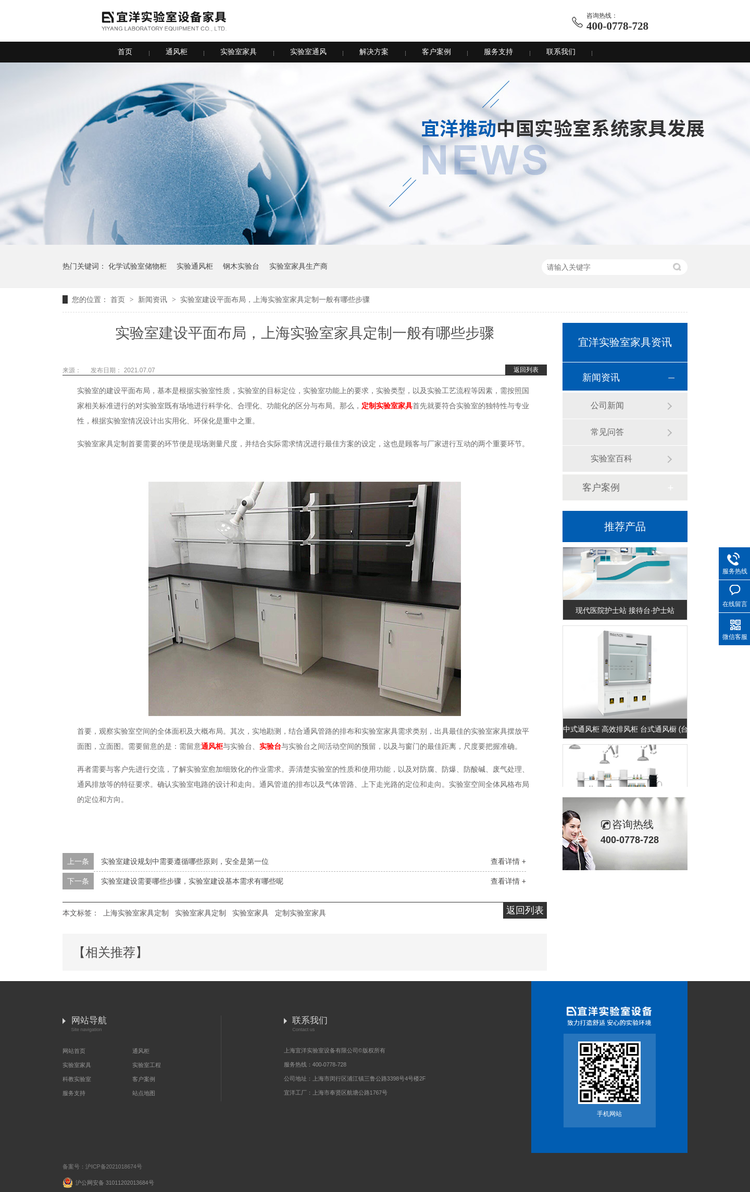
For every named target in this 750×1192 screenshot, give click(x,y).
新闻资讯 (153, 299)
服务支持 (498, 52)
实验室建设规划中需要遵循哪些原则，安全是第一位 (185, 861)
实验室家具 (238, 52)
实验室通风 (308, 52)
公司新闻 (607, 405)
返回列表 (526, 369)
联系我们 (561, 52)
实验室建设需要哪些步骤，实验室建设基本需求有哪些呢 (192, 881)
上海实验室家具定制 (136, 913)
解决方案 (374, 52)
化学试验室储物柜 (137, 266)
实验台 (270, 746)
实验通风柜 (195, 266)
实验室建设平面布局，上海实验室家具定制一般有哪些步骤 (275, 299)
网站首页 (74, 1051)
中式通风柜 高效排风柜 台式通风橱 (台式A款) (625, 731)
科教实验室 (77, 1079)
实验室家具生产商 (298, 266)
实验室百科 (611, 458)
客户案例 (436, 52)
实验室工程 (146, 1065)
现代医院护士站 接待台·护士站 (625, 612)
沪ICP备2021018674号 (113, 1166)
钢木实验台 (241, 266)
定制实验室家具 (387, 406)
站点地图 (143, 1093)
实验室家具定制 (200, 913)
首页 (125, 52)
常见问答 (607, 432)
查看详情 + (508, 861)
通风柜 (177, 52)
